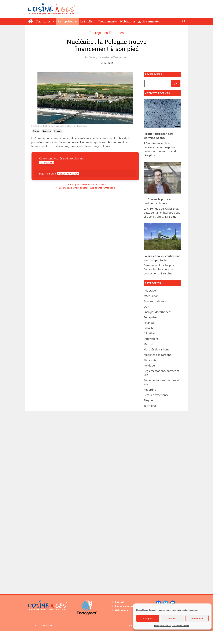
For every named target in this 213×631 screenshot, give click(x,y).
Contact (119, 602)
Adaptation (151, 290)
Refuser (172, 618)
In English (87, 21)
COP (146, 306)
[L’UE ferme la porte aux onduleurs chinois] (162, 178)
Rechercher (153, 74)
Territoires (46, 21)
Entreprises (68, 21)
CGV (131, 625)
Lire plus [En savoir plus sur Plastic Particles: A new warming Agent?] (149, 155)
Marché (148, 344)
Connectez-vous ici (68, 173)
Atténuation (151, 296)
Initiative (149, 333)
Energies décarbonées (158, 312)
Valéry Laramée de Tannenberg (109, 57)
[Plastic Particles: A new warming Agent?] (162, 114)
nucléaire (47, 131)
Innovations (151, 338)
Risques (148, 400)
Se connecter (149, 21)
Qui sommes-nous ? (127, 606)
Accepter (148, 618)
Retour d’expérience (156, 395)
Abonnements (107, 21)
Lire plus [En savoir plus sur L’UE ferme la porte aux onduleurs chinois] (170, 216)
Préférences (197, 618)
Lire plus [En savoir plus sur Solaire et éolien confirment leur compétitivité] (166, 273)
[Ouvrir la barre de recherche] (184, 21)
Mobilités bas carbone (157, 355)
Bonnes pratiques (155, 301)
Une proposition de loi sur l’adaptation (86, 184)
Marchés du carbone (156, 349)
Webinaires (127, 21)
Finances (116, 32)
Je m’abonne (46, 162)
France (36, 131)
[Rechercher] (175, 83)
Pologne (58, 131)
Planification (151, 360)
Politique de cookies (162, 625)
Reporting (150, 389)
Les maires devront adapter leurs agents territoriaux (87, 187)
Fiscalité (149, 328)
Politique (149, 365)
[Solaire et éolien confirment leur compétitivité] (162, 237)
